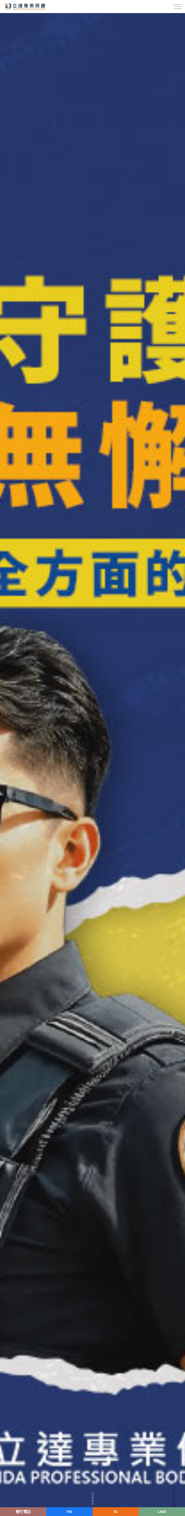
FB (69, 1511)
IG (116, 1511)
